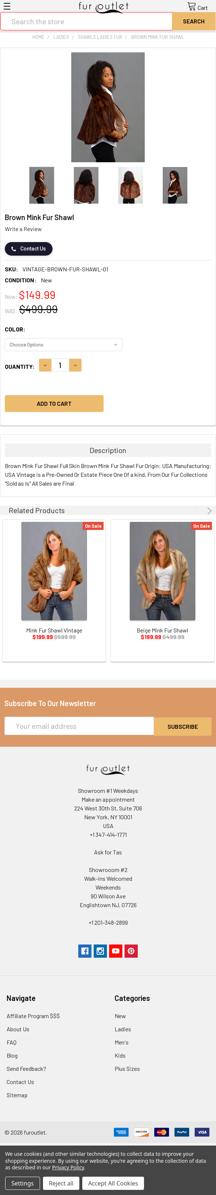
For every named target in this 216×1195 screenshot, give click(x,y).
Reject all (61, 1183)
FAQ (12, 1041)
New (120, 1015)
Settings (22, 1183)
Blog (12, 1054)
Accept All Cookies (113, 1183)
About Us (18, 1028)
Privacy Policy (68, 1167)
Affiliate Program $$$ (33, 1015)
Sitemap (17, 1094)
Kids (120, 1054)
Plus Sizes (127, 1067)
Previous (197, 511)
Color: (15, 329)
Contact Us (28, 249)
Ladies (123, 1028)
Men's (122, 1041)
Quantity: (20, 366)
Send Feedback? (26, 1067)
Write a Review (23, 228)
